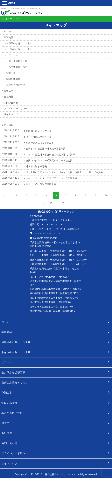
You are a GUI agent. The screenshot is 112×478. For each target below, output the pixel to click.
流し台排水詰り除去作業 (39, 137)
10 (106, 195)
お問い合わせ (11, 102)
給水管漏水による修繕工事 (40, 143)
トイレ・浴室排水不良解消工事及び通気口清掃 (50, 154)
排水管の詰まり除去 (36, 166)
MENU (12, 3)
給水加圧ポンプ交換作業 (39, 131)
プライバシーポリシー (15, 108)
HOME (7, 31)
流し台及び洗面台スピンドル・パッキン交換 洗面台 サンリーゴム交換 (64, 172)
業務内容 (8, 37)
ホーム (5, 322)
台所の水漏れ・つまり (18, 67)
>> (62, 202)
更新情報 (8, 125)
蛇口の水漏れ (13, 79)
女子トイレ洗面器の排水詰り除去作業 (46, 148)
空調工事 (11, 73)
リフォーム (12, 55)
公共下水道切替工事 (16, 61)
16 (51, 202)
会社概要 (8, 96)
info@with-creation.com (43, 238)
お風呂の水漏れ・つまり (19, 43)
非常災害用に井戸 (15, 85)
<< (6, 195)
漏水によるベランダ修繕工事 (41, 184)
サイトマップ (11, 114)
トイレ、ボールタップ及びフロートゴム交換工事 (51, 178)
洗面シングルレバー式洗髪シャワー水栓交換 (49, 160)
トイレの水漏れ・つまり (19, 49)
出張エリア (10, 91)
